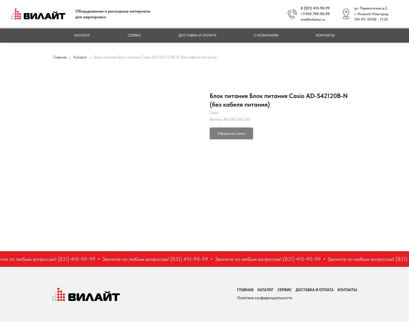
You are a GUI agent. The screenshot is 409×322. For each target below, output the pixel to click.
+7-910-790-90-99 (315, 14)
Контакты (325, 35)
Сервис (134, 35)
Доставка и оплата (197, 35)
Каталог (82, 35)
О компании (266, 35)
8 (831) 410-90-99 (315, 8)
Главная (60, 57)
